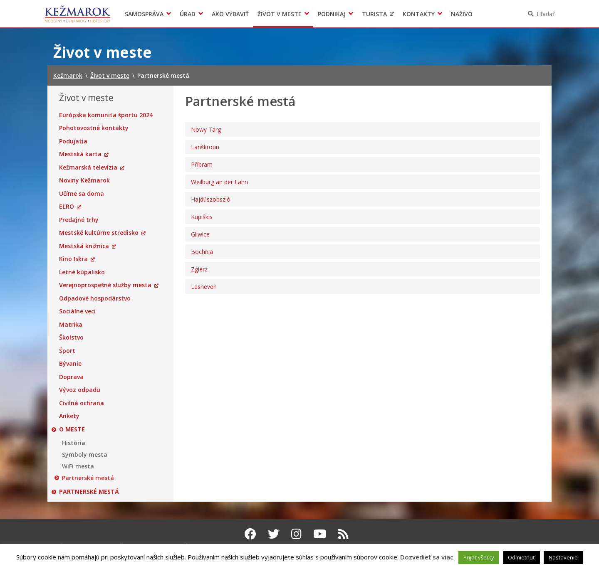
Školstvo (71, 337)
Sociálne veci (77, 311)
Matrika (70, 324)
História (73, 443)
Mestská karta (80, 154)
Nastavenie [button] (563, 557)
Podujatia (73, 141)
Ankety (69, 416)
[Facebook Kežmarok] (250, 534)
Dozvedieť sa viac (426, 557)
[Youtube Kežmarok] (320, 534)
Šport (67, 351)
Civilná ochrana (81, 403)
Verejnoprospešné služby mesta (105, 285)
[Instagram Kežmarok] (296, 534)
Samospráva (144, 14)
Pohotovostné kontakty (94, 128)
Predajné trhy (79, 220)
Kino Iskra (73, 259)
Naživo (462, 14)
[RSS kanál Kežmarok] (343, 534)
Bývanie (70, 363)
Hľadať (545, 14)
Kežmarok (77, 14)
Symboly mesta (84, 454)
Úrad (188, 14)
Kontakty (419, 14)
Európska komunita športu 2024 (106, 115)
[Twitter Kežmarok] (274, 534)
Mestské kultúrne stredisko (99, 232)
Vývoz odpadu (79, 390)
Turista (374, 14)
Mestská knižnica (84, 246)
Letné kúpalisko (82, 272)
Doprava (71, 377)
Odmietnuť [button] (521, 557)
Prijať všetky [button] (478, 557)
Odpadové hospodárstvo (95, 298)
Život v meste (279, 14)
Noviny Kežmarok (84, 180)
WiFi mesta (78, 466)
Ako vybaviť (230, 14)
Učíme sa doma (81, 193)
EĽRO (66, 206)
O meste (72, 429)
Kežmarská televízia (88, 167)
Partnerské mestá (88, 478)
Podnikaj (332, 14)
